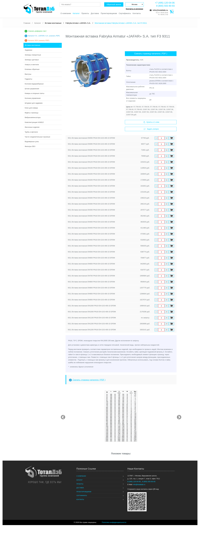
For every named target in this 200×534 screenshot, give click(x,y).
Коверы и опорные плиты (34, 93)
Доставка (95, 13)
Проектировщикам (109, 13)
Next (178, 416)
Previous (61, 416)
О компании (65, 13)
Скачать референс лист (37, 31)
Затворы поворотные (33, 55)
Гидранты (28, 79)
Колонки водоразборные (34, 84)
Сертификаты (125, 13)
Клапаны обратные (32, 69)
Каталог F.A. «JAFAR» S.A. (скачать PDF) (44, 36)
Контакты (137, 13)
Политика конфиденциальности (114, 522)
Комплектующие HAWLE (34, 122)
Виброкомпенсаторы (33, 117)
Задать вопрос (151, 129)
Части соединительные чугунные (37, 137)
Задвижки (28, 50)
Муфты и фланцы (31, 113)
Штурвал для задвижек (33, 103)
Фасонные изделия (32, 127)
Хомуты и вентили (32, 65)
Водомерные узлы (32, 141)
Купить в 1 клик (151, 122)
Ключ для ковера (31, 108)
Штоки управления (32, 89)
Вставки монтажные (32, 45)
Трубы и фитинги (31, 132)
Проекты (85, 13)
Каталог (75, 13)
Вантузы (28, 74)
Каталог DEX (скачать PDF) (38, 40)
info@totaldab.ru (159, 10)
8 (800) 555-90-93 (165, 6)
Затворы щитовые (32, 60)
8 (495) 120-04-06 (134, 482)
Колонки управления (33, 98)
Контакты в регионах (134, 9)
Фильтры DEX (30, 146)
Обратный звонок (113, 4)
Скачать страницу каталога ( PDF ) (150, 54)
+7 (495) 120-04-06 (165, 3)
